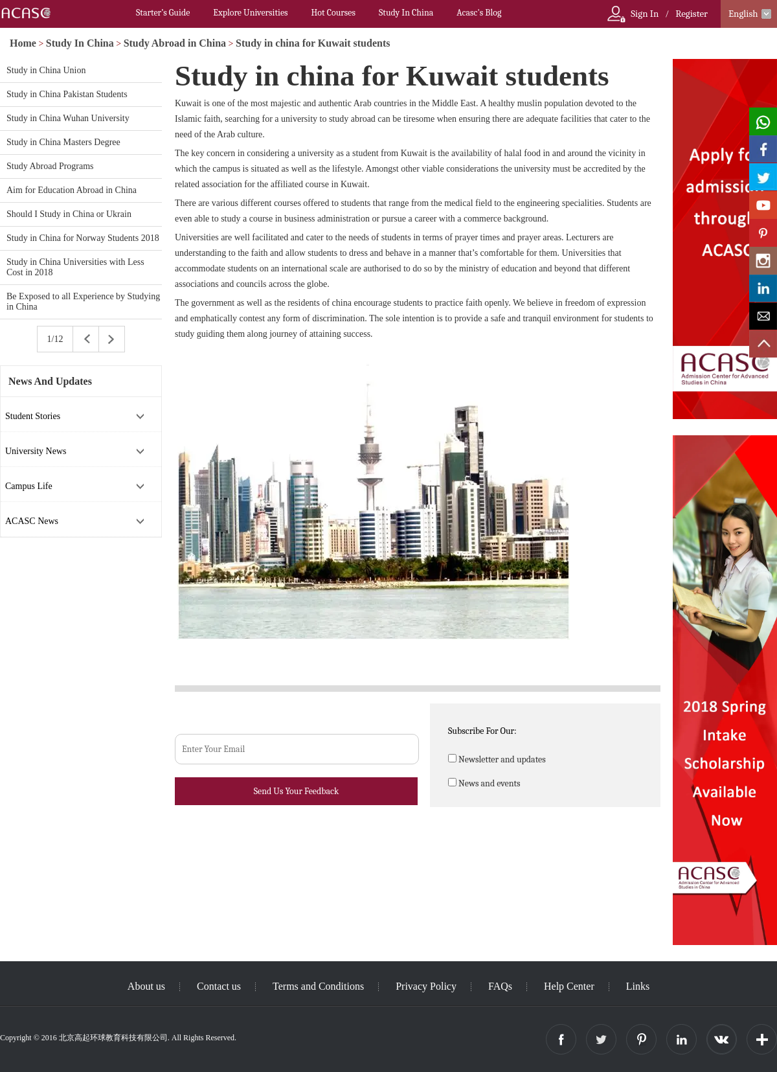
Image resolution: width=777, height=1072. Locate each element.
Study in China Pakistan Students (67, 94)
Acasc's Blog (478, 12)
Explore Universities (250, 12)
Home (23, 43)
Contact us (219, 986)
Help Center (569, 986)
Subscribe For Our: (482, 730)
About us (146, 986)
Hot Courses (333, 12)
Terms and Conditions (318, 986)
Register (691, 13)
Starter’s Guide (163, 12)
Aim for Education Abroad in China (71, 190)
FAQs (500, 986)
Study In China (406, 12)
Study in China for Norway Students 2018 (82, 238)
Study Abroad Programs (50, 166)
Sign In (645, 13)
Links (637, 986)
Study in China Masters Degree (63, 142)
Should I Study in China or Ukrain (68, 214)
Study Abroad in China (175, 43)
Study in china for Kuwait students (313, 43)
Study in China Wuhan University (68, 118)
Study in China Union (46, 70)
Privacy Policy (426, 986)
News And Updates (50, 381)
